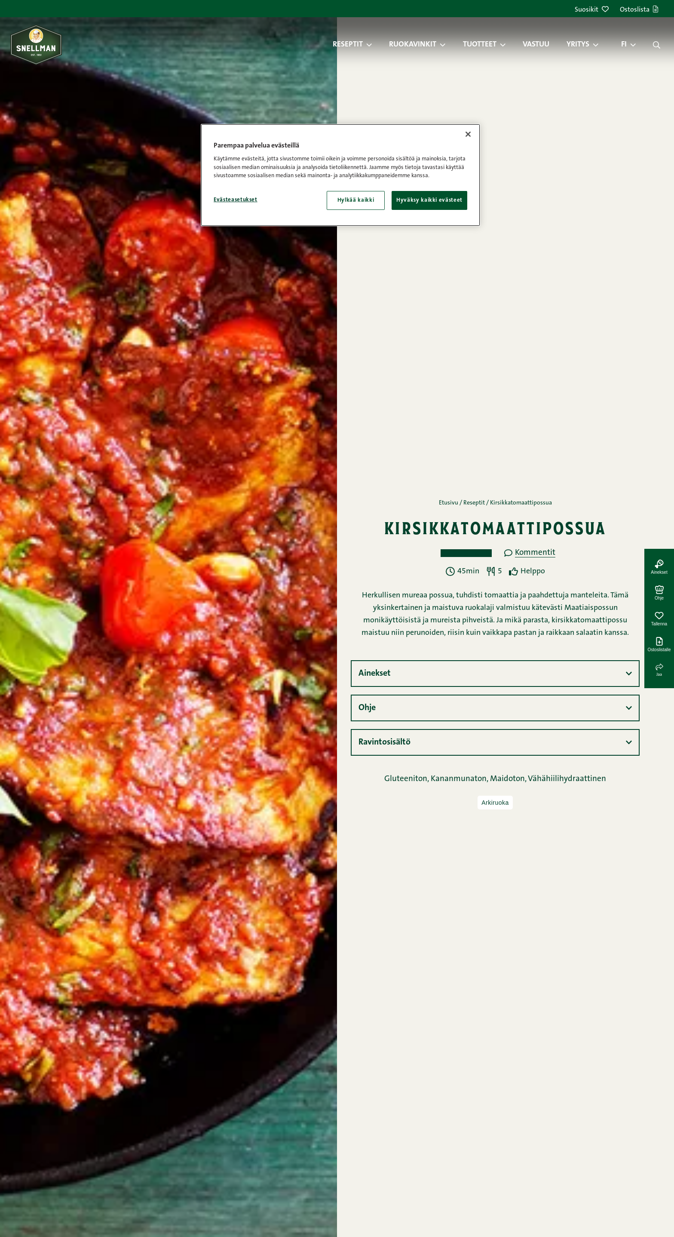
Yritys (578, 45)
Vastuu (536, 45)
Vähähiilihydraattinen (567, 779)
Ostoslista (639, 10)
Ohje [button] (367, 708)
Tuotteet (479, 45)
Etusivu (448, 503)
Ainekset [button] (374, 673)
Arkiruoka (495, 802)
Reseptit (348, 45)
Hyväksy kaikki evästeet (429, 200)
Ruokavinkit (412, 45)
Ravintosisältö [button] (384, 742)
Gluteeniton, (407, 779)
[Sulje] (468, 134)
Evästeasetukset (235, 200)
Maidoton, (509, 779)
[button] (373, 45)
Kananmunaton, (460, 779)
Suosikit (592, 10)
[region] (340, 175)
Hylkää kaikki (355, 200)
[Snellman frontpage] (36, 45)
